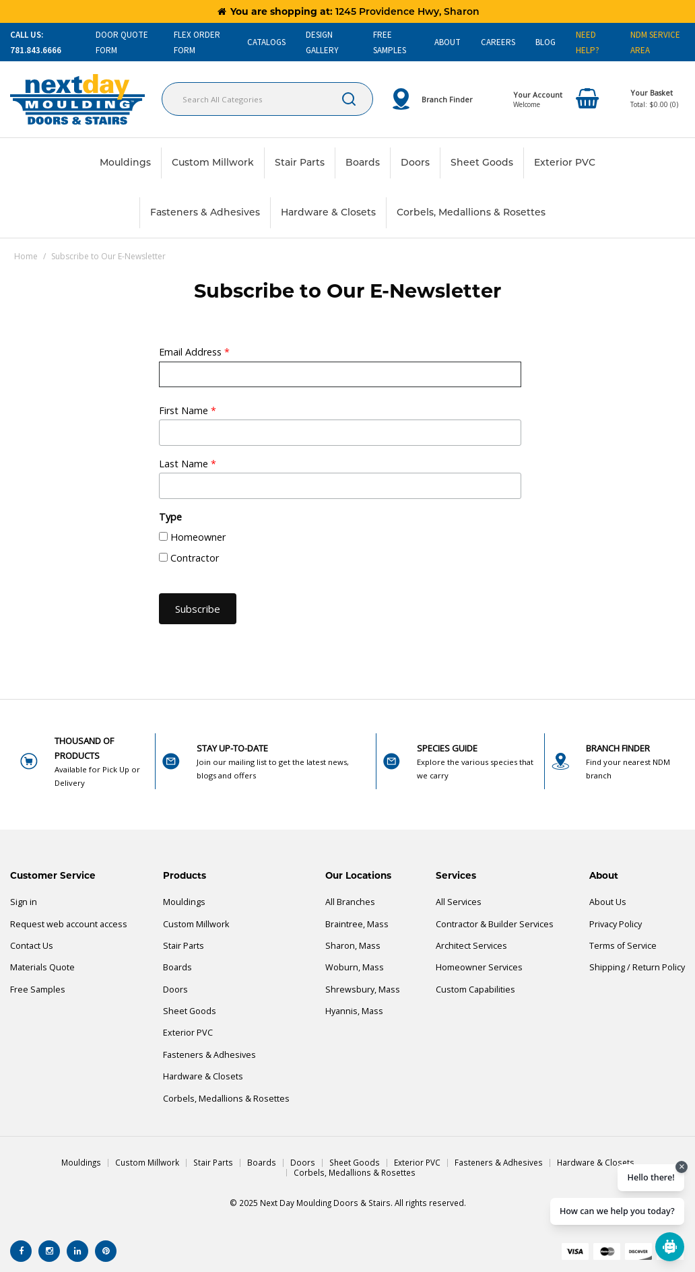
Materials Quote (42, 967)
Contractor (194, 557)
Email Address (194, 351)
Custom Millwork (213, 162)
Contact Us (31, 945)
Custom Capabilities (475, 989)
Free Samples (37, 989)
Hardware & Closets (328, 212)
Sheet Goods (482, 162)
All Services (459, 902)
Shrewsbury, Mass (362, 989)
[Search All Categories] (267, 99)
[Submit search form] (348, 99)
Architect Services (471, 945)
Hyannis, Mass (354, 1011)
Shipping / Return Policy (637, 967)
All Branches (350, 902)
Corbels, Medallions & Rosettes (471, 212)
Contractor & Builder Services (495, 924)
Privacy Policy (615, 924)
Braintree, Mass (357, 924)
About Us (607, 902)
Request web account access (68, 924)
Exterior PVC (564, 162)
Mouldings (125, 162)
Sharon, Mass (352, 945)
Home (26, 256)
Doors (415, 162)
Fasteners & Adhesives (205, 212)
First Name (187, 410)
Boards (362, 162)
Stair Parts (300, 162)
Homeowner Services (479, 967)
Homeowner (198, 537)
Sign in (23, 902)
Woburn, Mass (354, 967)
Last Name (187, 463)
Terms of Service (623, 945)
